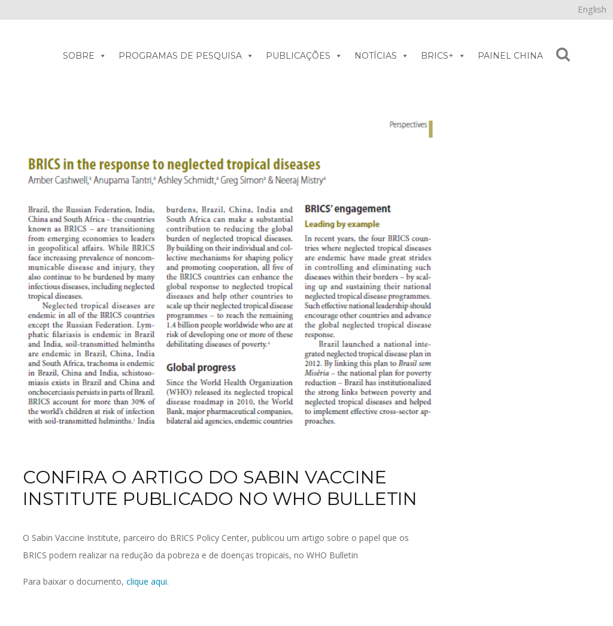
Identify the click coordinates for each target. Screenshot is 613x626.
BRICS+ (443, 56)
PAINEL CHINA (510, 55)
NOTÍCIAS (381, 56)
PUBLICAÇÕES (304, 56)
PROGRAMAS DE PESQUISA (186, 56)
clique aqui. (147, 581)
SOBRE (85, 56)
